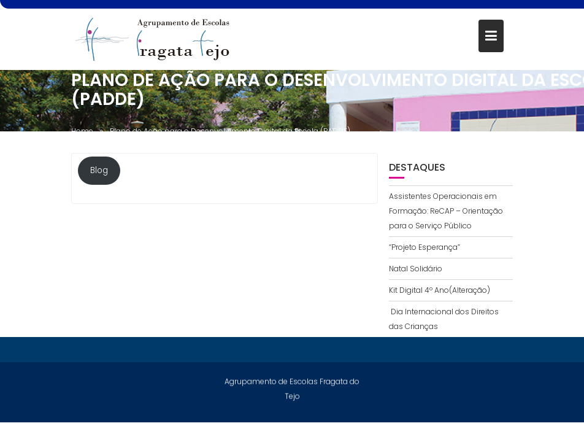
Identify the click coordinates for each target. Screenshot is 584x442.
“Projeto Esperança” (424, 247)
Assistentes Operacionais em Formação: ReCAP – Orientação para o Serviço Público (446, 211)
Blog (99, 171)
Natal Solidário (415, 268)
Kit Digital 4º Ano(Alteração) (439, 290)
